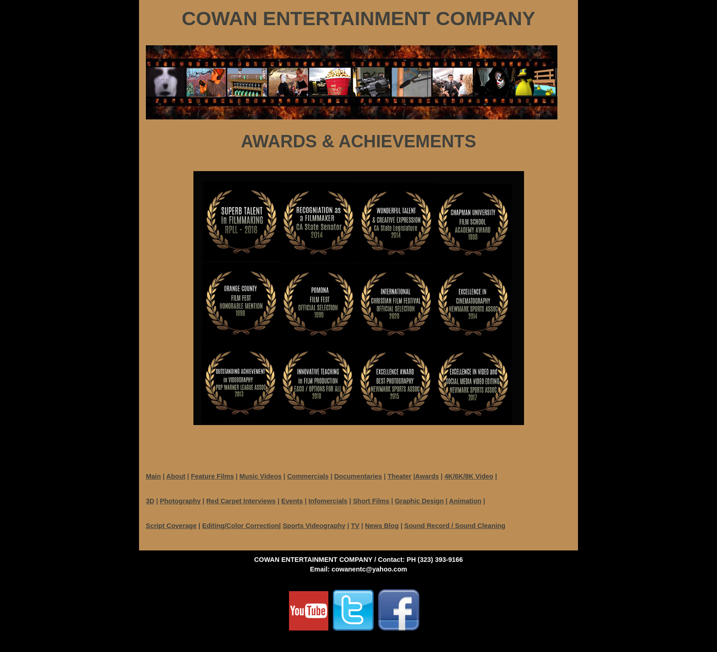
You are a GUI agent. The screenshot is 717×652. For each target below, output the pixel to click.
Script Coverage (171, 525)
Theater (399, 476)
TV (355, 525)
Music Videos (261, 476)
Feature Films (212, 476)
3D (150, 501)
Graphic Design (419, 501)
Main (153, 476)
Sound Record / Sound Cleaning (454, 525)
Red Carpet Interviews (241, 501)
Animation (465, 501)
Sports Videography (314, 525)
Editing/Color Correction (240, 525)
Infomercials (328, 501)
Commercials (308, 476)
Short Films (371, 501)
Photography (180, 501)
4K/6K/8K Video (468, 476)
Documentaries (358, 476)
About (176, 476)
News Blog (382, 525)
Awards (427, 476)
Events (292, 501)
